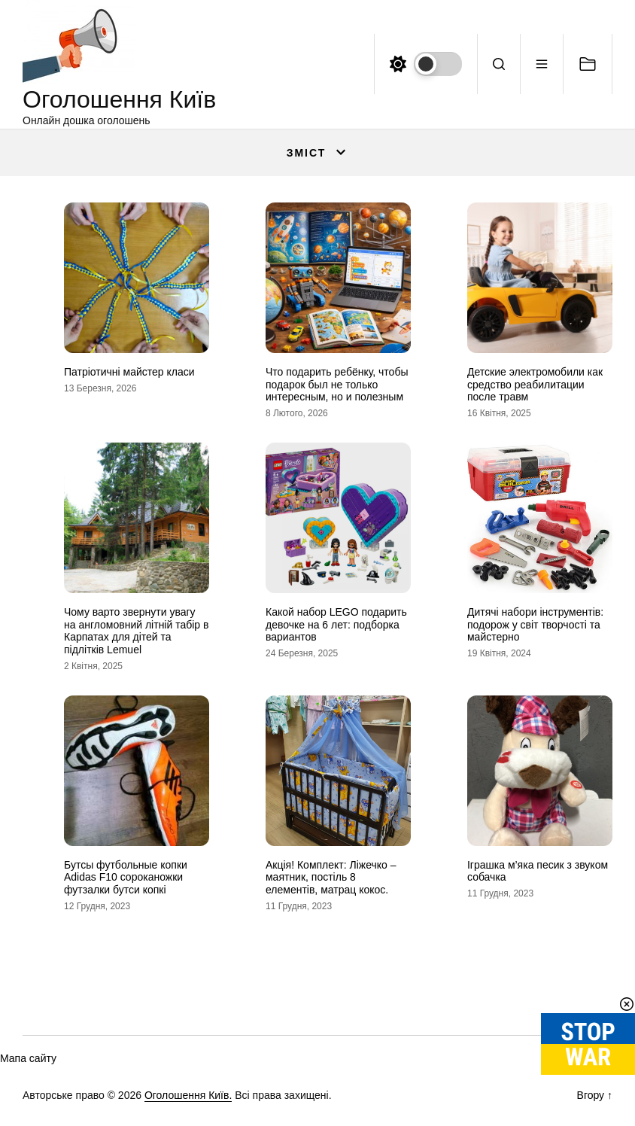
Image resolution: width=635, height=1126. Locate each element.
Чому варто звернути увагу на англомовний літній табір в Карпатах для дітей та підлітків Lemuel (136, 631)
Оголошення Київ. (188, 1095)
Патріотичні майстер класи (129, 372)
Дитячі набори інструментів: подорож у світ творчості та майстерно (535, 625)
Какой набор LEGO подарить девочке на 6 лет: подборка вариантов (336, 625)
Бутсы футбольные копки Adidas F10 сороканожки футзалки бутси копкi (125, 877)
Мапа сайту (28, 1058)
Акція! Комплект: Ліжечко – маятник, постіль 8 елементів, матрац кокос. (331, 877)
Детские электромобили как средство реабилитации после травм (535, 384)
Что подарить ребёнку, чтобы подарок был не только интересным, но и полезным (337, 384)
